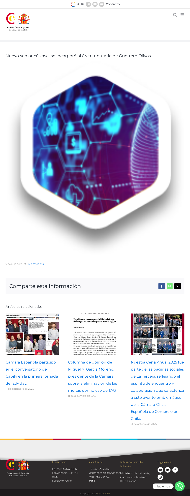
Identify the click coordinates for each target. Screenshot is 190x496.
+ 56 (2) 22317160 (99, 469)
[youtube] (160, 470)
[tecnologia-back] (95, 158)
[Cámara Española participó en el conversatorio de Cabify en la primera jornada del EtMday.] (32, 315)
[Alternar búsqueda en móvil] (175, 15)
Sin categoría (36, 263)
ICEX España (128, 481)
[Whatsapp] (180, 486)
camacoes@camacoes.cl (105, 473)
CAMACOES (103, 493)
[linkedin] (168, 470)
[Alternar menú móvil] (182, 15)
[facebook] (175, 470)
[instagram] (160, 477)
